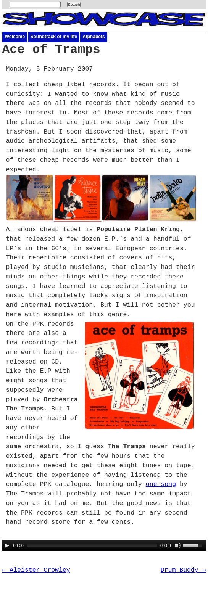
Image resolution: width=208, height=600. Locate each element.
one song (161, 484)
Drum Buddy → (183, 570)
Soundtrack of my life (53, 36)
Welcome (15, 36)
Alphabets (93, 36)
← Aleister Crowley (36, 570)
